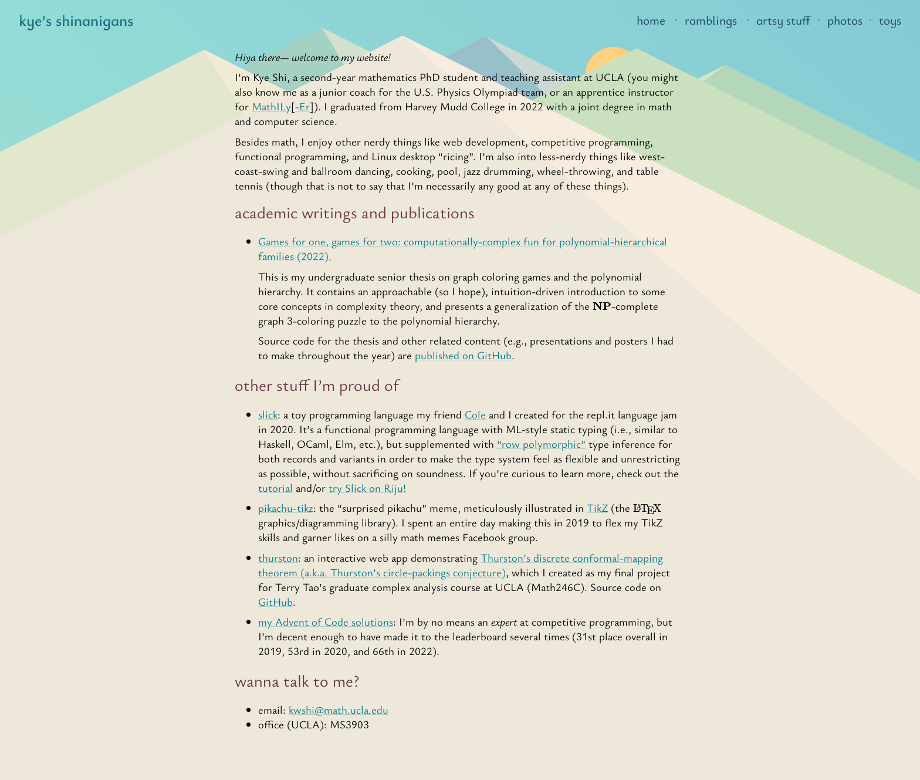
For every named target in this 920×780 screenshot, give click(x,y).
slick (268, 414)
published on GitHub (463, 354)
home (651, 20)
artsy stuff (783, 20)
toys (890, 20)
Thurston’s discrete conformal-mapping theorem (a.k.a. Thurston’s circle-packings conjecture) (460, 564)
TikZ (597, 507)
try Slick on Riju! (367, 487)
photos (845, 20)
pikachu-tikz (285, 507)
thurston (278, 557)
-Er (302, 106)
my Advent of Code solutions (325, 621)
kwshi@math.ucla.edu (338, 709)
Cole (475, 414)
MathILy (271, 106)
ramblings (711, 20)
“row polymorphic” (541, 443)
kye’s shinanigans (76, 20)
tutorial (275, 487)
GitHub (275, 601)
